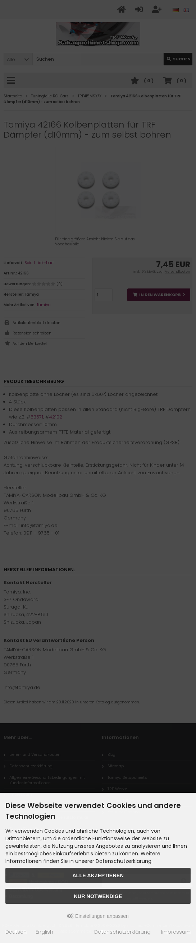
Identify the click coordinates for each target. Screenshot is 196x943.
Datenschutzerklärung (122, 931)
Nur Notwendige (98, 896)
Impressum (176, 931)
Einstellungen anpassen (98, 916)
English (44, 931)
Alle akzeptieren (98, 875)
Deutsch (16, 931)
